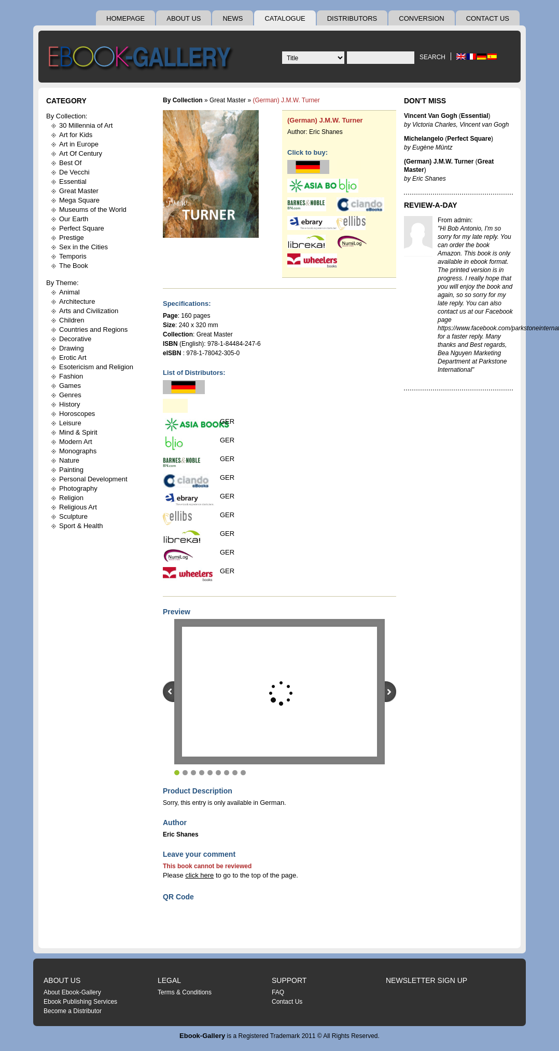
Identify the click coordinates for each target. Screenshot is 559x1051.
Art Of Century (80, 153)
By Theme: (62, 283)
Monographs (77, 451)
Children (71, 320)
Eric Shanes (326, 132)
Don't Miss (425, 101)
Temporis (73, 256)
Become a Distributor (73, 1011)
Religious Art (78, 507)
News (232, 18)
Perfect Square (81, 228)
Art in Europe (79, 144)
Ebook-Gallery (202, 1036)
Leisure (70, 423)
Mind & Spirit (78, 432)
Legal (169, 980)
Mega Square (79, 200)
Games (70, 385)
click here (199, 875)
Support (289, 980)
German (272, 802)
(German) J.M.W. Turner (325, 120)
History (69, 404)
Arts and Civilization (88, 311)
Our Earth (73, 219)
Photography (78, 488)
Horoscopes (77, 413)
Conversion (421, 18)
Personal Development (93, 479)
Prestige (71, 237)
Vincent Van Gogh (430, 115)
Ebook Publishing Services (80, 1001)
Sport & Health (81, 526)
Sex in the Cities (83, 247)
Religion (71, 498)
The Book (73, 266)
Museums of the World (93, 209)
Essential (73, 181)
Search (432, 57)
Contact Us (487, 18)
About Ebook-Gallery (72, 992)
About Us (183, 18)
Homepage (125, 18)
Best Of (70, 163)
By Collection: (66, 116)
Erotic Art (73, 357)
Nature (69, 460)
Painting (71, 470)
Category (66, 101)
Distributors (352, 18)
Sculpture (73, 516)
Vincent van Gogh (484, 124)
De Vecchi (74, 172)
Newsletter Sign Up (426, 980)
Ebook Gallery (142, 59)
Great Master (79, 191)
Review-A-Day (430, 205)
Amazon (449, 253)
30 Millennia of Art (86, 125)
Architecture (77, 301)
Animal (69, 292)
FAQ (278, 992)
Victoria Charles (434, 124)
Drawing (71, 348)
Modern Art (75, 442)
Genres (70, 395)
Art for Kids (75, 135)
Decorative (75, 339)
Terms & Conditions (185, 992)
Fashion (71, 376)
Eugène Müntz (432, 147)
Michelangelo (423, 138)
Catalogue (284, 18)
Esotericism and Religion (96, 367)
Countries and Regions (93, 329)
